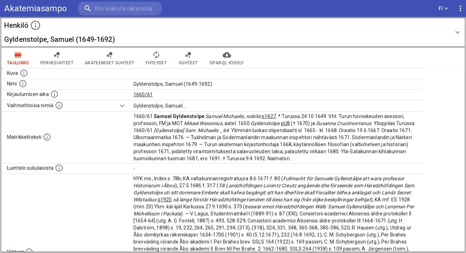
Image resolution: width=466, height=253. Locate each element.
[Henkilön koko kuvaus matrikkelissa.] (47, 137)
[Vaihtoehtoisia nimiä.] (59, 105)
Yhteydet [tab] (156, 58)
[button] (233, 32)
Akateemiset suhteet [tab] (109, 58)
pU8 (285, 123)
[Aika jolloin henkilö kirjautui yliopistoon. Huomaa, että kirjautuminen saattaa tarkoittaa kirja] (54, 94)
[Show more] (122, 105)
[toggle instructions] (35, 25)
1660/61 (143, 94)
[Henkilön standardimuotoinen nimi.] (22, 83)
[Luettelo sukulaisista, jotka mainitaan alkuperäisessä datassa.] (59, 168)
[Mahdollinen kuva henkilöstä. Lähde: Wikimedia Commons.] (23, 73)
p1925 (165, 199)
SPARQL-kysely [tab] (226, 58)
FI (443, 8)
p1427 (269, 116)
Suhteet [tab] (188, 58)
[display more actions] (460, 8)
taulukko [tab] (18, 58)
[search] (119, 8)
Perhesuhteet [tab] (57, 58)
